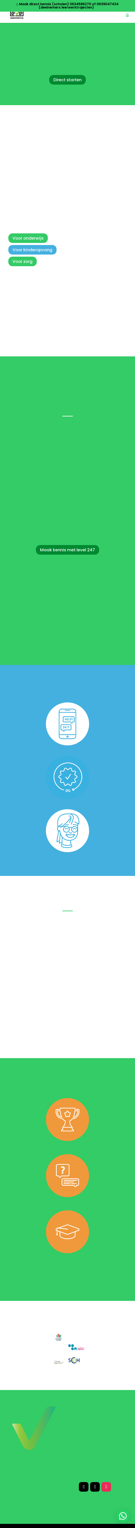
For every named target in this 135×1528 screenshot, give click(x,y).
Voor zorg (23, 261)
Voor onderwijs (28, 238)
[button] (123, 1516)
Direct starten (67, 80)
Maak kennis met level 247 (67, 550)
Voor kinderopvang (32, 250)
